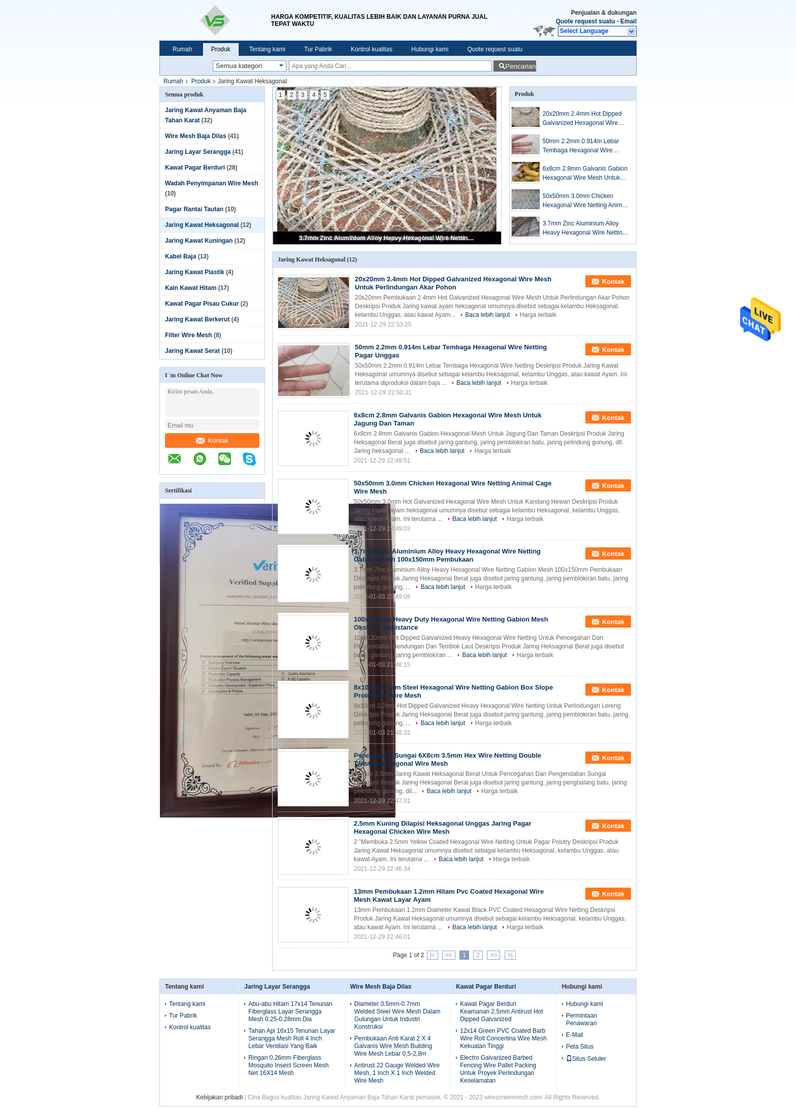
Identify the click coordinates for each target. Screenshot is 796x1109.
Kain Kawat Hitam (190, 287)
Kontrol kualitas (371, 49)
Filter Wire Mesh (188, 335)
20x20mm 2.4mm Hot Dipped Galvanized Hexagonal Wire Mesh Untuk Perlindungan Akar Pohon (584, 118)
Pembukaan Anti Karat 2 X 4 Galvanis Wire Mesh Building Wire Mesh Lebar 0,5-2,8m (393, 1046)
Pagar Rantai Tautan (194, 209)
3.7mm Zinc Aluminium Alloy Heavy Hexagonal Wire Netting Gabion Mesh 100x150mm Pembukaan (388, 238)
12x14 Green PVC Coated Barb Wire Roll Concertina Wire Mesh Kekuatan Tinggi (503, 1038)
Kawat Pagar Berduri (195, 167)
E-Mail (574, 1034)
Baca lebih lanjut (487, 314)
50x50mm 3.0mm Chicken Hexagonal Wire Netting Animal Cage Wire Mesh (585, 201)
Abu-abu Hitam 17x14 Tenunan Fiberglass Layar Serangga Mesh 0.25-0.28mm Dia (290, 1011)
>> (493, 955)
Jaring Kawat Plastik (194, 272)
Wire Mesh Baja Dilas (195, 136)
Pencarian (520, 66)
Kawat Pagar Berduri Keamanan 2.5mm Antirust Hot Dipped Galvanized (501, 1011)
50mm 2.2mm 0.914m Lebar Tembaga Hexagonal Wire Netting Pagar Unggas (581, 146)
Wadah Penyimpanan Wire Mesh (211, 183)
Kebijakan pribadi (219, 1097)
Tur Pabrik (318, 49)
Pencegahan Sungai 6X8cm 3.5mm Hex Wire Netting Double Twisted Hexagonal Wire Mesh (447, 759)
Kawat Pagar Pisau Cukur (202, 303)
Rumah (182, 49)
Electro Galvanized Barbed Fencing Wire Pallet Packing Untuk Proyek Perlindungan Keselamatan (498, 1069)
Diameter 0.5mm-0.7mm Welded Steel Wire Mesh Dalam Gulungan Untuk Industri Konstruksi (397, 1015)
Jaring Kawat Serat (192, 350)
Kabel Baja (180, 256)
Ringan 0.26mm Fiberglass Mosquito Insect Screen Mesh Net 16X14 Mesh (288, 1065)
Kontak (212, 440)
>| (510, 955)
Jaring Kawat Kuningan (199, 240)
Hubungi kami (429, 49)
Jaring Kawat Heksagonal (202, 225)
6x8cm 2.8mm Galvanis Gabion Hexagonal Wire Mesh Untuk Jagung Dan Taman (585, 173)
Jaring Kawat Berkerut (197, 319)
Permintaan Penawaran (581, 1019)
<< (448, 955)
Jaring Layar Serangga (197, 151)
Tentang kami (267, 49)
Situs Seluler (586, 1058)
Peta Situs (580, 1046)
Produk (220, 49)
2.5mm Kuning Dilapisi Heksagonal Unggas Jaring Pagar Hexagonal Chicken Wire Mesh (443, 827)
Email (628, 21)
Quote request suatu (585, 21)
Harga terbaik (538, 314)
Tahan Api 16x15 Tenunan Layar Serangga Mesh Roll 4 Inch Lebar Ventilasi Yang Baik (291, 1038)
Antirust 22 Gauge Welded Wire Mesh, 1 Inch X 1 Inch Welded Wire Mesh (397, 1073)
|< (432, 955)
